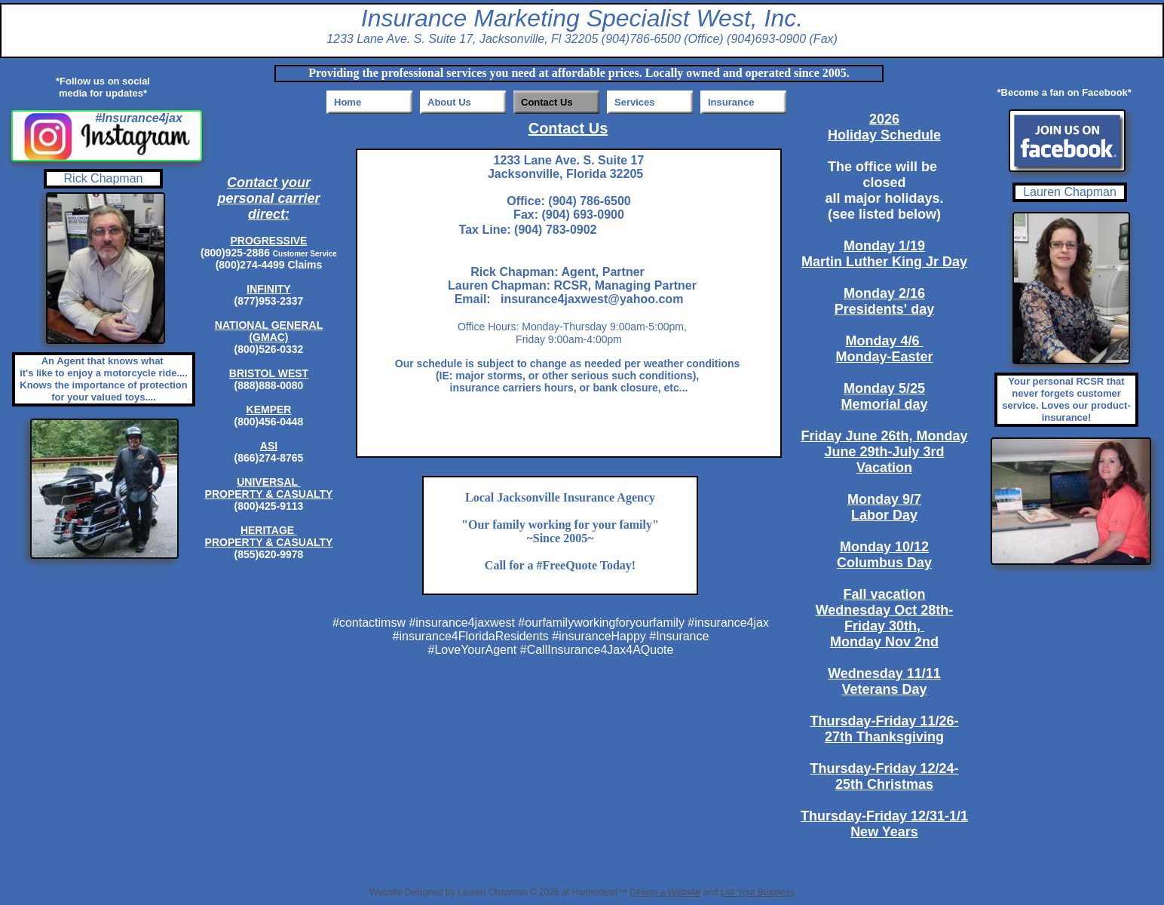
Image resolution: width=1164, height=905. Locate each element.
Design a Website (664, 892)
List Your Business (758, 892)
